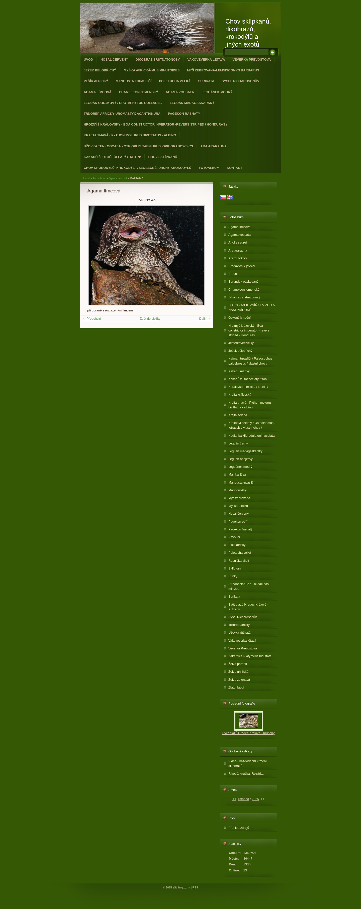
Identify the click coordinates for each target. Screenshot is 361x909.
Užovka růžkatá (239, 632)
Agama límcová (97, 92)
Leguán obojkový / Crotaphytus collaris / (123, 103)
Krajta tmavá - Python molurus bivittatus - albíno (130, 135)
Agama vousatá (180, 92)
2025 (255, 799)
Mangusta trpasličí (134, 81)
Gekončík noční (239, 317)
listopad (243, 799)
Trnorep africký (239, 625)
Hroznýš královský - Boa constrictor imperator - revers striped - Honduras (248, 330)
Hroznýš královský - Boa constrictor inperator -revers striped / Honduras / (155, 124)
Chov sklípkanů (162, 157)
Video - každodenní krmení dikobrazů (247, 763)
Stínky (232, 576)
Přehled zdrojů (238, 828)
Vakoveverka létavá (206, 59)
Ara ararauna (214, 146)
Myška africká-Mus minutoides (151, 70)
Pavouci (234, 537)
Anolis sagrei (237, 242)
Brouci (232, 274)
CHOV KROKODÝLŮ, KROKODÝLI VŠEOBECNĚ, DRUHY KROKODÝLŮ (137, 168)
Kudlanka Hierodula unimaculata (251, 435)
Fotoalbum (209, 168)
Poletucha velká (175, 81)
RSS (195, 887)
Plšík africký (96, 81)
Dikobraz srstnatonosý (158, 59)
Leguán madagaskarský (192, 103)
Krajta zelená (237, 415)
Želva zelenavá (239, 679)
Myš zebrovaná (239, 498)
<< (234, 799)
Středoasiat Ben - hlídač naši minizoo (248, 586)
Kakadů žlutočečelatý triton (247, 379)
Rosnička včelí (238, 560)
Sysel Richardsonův (240, 81)
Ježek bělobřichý (100, 70)
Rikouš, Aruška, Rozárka (245, 773)
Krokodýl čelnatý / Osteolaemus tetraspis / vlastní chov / (251, 425)
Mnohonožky (237, 490)
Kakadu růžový (239, 371)
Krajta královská (239, 394)
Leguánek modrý (217, 92)
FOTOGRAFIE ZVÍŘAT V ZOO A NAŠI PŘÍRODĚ (251, 307)
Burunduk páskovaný (243, 281)
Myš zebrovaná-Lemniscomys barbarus (223, 70)
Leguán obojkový (240, 459)
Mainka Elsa (237, 474)
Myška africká (238, 506)
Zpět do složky (150, 318)
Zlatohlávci (236, 687)
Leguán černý (238, 443)
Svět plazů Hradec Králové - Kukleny (248, 607)
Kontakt (234, 168)
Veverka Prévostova (252, 59)
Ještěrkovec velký (241, 343)
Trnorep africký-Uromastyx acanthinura (122, 114)
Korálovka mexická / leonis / (248, 387)
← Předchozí (91, 318)
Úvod (88, 59)
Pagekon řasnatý (184, 114)
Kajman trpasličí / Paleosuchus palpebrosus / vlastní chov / (250, 361)
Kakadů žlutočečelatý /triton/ (112, 157)
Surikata (206, 81)
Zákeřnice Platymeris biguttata (250, 656)
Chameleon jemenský (138, 92)
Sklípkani (234, 568)
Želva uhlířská (238, 671)
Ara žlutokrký (237, 258)
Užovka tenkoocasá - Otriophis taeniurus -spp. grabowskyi (138, 146)
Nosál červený (114, 59)
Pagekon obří (237, 521)
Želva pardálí (237, 664)
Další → (205, 318)
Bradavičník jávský (241, 266)
